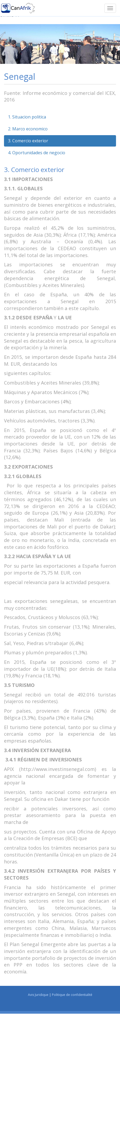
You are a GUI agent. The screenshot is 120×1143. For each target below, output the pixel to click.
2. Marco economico (28, 129)
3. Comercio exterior (28, 141)
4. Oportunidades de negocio (36, 153)
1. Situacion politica (27, 117)
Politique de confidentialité (72, 994)
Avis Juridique (38, 994)
